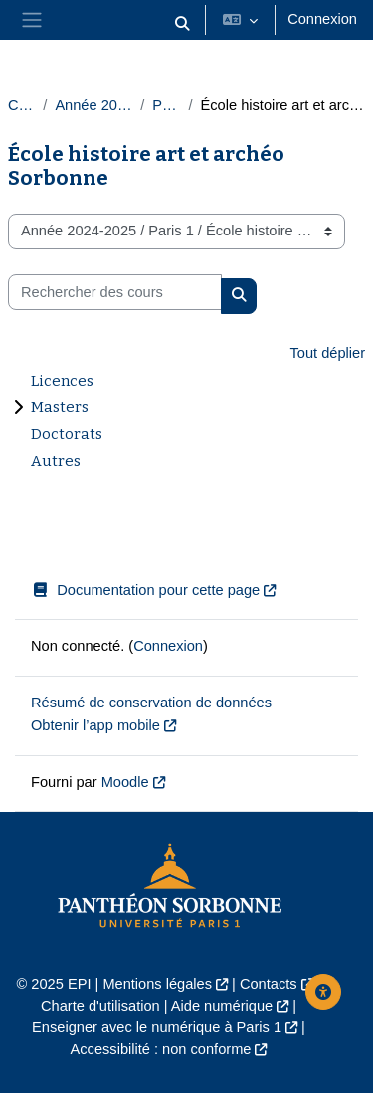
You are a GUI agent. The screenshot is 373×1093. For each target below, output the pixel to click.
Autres (56, 461)
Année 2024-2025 (93, 105)
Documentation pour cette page (145, 590)
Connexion (322, 19)
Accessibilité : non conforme (161, 1049)
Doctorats (66, 434)
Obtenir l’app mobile (95, 725)
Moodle (125, 782)
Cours (21, 105)
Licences (62, 381)
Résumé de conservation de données (151, 702)
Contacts (268, 984)
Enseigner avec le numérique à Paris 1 (156, 1027)
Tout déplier (327, 353)
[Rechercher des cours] (115, 292)
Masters (60, 407)
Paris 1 (166, 105)
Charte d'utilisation (100, 1006)
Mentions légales (157, 984)
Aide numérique (222, 1006)
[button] (183, 24)
